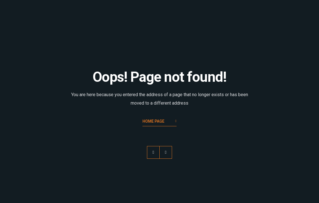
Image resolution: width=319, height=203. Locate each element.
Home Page (159, 121)
